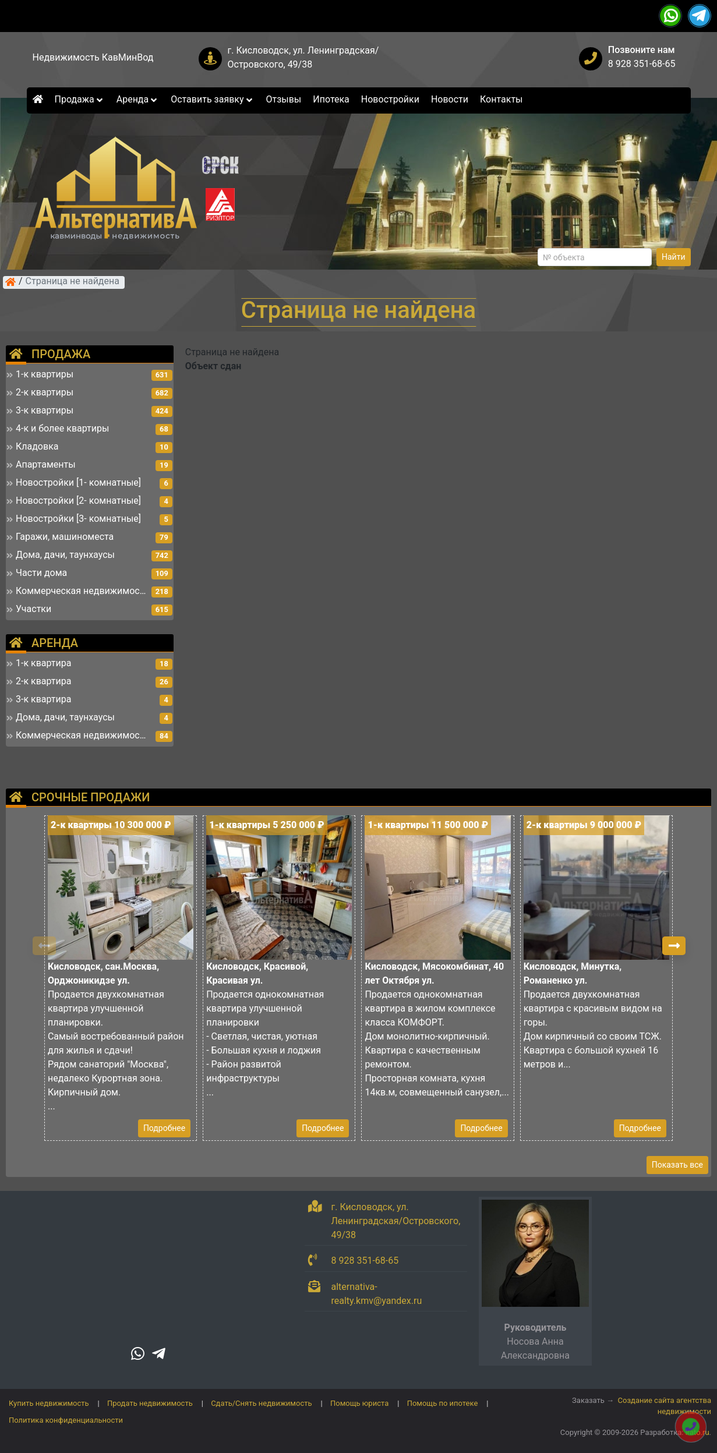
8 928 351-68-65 (642, 63)
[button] (674, 945)
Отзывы (283, 99)
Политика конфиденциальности (66, 1420)
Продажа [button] (80, 99)
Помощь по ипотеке (442, 1403)
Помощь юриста (359, 1403)
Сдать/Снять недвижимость (261, 1403)
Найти (674, 256)
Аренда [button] (137, 99)
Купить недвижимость (49, 1403)
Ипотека (331, 99)
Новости (449, 99)
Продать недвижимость (150, 1403)
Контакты (501, 99)
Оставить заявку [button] (212, 99)
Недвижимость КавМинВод (93, 57)
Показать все (677, 1164)
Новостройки (390, 99)
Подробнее (164, 1128)
